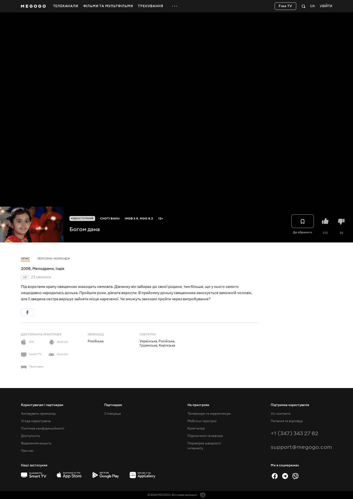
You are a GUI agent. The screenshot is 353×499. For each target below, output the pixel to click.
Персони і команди (53, 258)
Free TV (285, 6)
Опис (25, 258)
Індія (60, 268)
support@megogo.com (301, 447)
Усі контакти (281, 414)
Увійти (326, 6)
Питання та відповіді (287, 421)
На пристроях (198, 405)
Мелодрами (43, 268)
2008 (26, 268)
